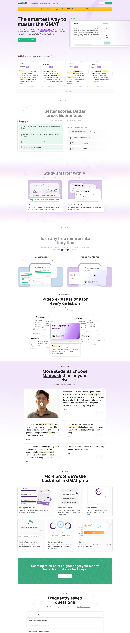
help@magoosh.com (83, 607)
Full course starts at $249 (27, 40)
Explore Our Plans (65, 576)
